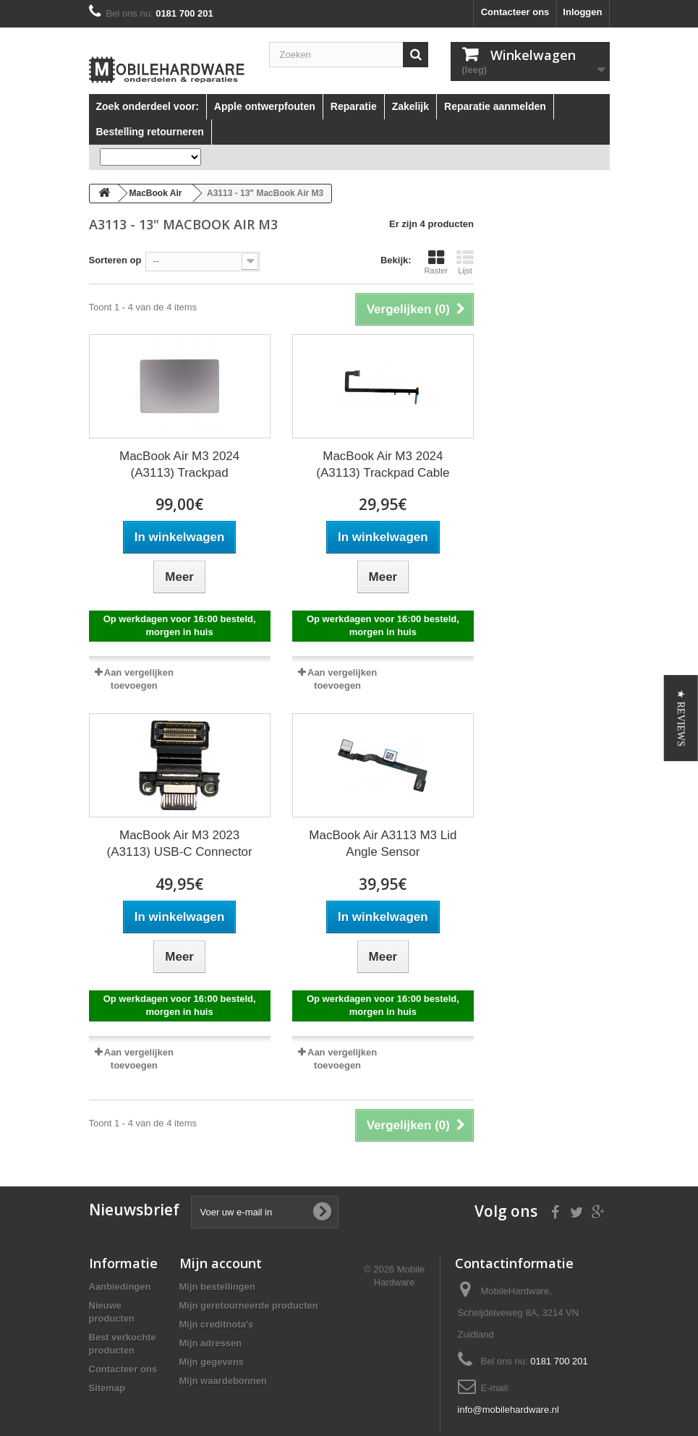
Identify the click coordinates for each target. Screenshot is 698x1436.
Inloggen (582, 12)
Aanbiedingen (120, 1286)
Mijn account (220, 1263)
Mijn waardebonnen (223, 1380)
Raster (436, 262)
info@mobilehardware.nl (508, 1409)
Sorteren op (115, 260)
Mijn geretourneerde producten (248, 1305)
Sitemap (107, 1387)
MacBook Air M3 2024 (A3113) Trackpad (179, 464)
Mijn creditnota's (216, 1324)
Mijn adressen (210, 1343)
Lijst (465, 262)
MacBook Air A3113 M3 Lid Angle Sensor (382, 843)
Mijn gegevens (211, 1361)
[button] (681, 718)
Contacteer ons (515, 12)
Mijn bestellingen (217, 1286)
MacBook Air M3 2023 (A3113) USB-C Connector (179, 843)
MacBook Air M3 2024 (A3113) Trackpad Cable (382, 464)
